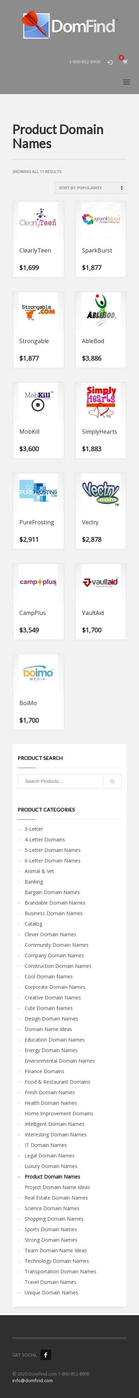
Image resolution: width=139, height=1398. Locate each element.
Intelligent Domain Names (54, 1124)
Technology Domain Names (57, 1261)
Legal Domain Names (50, 1155)
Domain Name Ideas (48, 1029)
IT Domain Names (46, 1145)
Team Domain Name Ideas (56, 1250)
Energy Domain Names (51, 1050)
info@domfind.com (32, 1380)
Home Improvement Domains (59, 1113)
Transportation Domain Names (60, 1271)
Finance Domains (44, 1071)
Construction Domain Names (58, 966)
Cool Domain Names (49, 976)
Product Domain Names (52, 1176)
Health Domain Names (51, 1103)
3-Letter (34, 829)
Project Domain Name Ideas (57, 1187)
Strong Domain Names (51, 1239)
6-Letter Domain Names (53, 860)
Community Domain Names (57, 944)
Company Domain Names (54, 955)
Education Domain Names (55, 1039)
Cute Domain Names (49, 1008)
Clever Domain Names (50, 934)
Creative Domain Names (53, 997)
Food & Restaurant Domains (57, 1081)
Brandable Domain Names (55, 902)
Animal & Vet (39, 871)
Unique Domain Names (51, 1292)
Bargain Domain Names (52, 892)
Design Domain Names (51, 1018)
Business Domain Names (54, 913)
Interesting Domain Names (56, 1134)
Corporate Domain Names (55, 987)
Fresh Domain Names (50, 1092)
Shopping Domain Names (54, 1218)
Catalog (33, 923)
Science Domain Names (52, 1208)
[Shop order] (91, 188)
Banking (34, 881)
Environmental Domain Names (60, 1060)
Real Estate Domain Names (56, 1197)
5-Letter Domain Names (53, 850)
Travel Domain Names (50, 1282)
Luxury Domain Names (51, 1166)
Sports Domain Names (51, 1229)
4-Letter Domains (45, 839)
